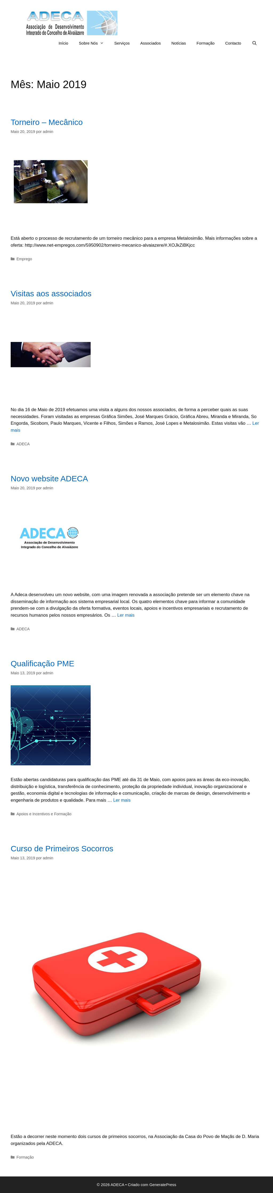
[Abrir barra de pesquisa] (254, 43)
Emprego (24, 259)
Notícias (178, 43)
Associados (150, 43)
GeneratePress (162, 1184)
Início (63, 43)
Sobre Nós (94, 43)
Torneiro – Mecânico (47, 122)
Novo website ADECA (49, 478)
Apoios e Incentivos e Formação (44, 814)
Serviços (122, 43)
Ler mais (126, 615)
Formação (205, 43)
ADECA (23, 444)
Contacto (233, 43)
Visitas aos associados (51, 293)
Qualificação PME (42, 663)
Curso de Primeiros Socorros (62, 848)
